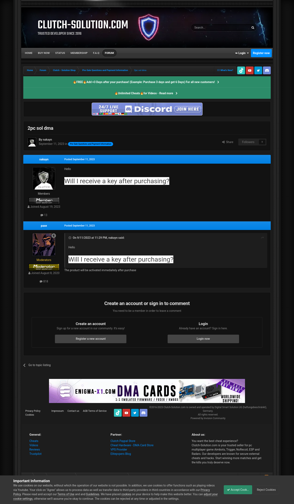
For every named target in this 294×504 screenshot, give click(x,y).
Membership (78, 52)
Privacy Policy (32, 411)
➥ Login (242, 53)
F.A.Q (96, 52)
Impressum (57, 411)
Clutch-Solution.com (175, 407)
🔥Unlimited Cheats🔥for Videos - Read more (144, 93)
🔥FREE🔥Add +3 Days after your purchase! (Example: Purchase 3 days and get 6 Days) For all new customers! (144, 82)
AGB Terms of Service (95, 411)
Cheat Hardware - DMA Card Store (132, 445)
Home (28, 52)
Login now (203, 338)
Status (60, 52)
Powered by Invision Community (207, 418)
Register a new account (91, 338)
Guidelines (102, 494)
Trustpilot (35, 453)
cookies (136, 494)
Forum (109, 52)
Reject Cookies (266, 489)
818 (44, 281)
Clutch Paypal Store (122, 441)
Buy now (44, 52)
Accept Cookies (235, 489)
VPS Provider (118, 449)
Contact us (73, 411)
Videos (33, 445)
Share (227, 142)
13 (43, 215)
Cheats (33, 441)
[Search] (210, 27)
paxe (44, 225)
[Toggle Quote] (70, 237)
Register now (261, 53)
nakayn (43, 159)
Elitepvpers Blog (120, 453)
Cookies (29, 414)
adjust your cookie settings (30, 498)
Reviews (34, 449)
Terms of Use (75, 494)
